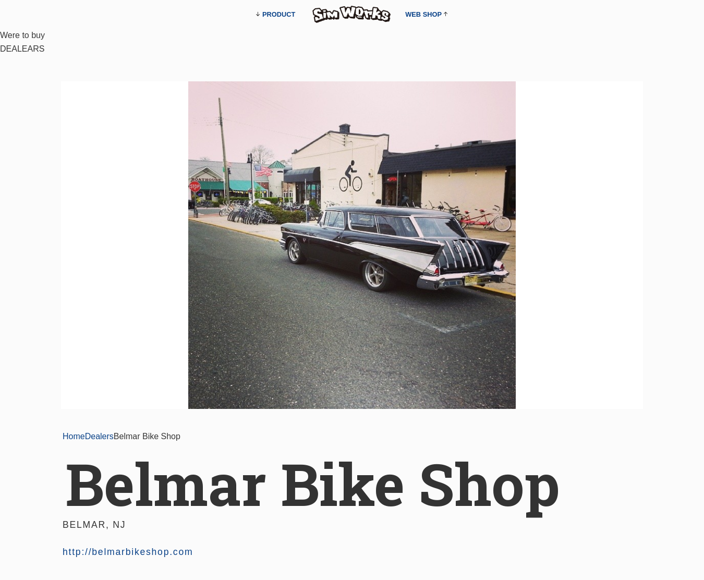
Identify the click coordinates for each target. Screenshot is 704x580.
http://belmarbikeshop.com (128, 552)
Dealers (99, 436)
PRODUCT (278, 14)
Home (74, 436)
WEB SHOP (423, 14)
